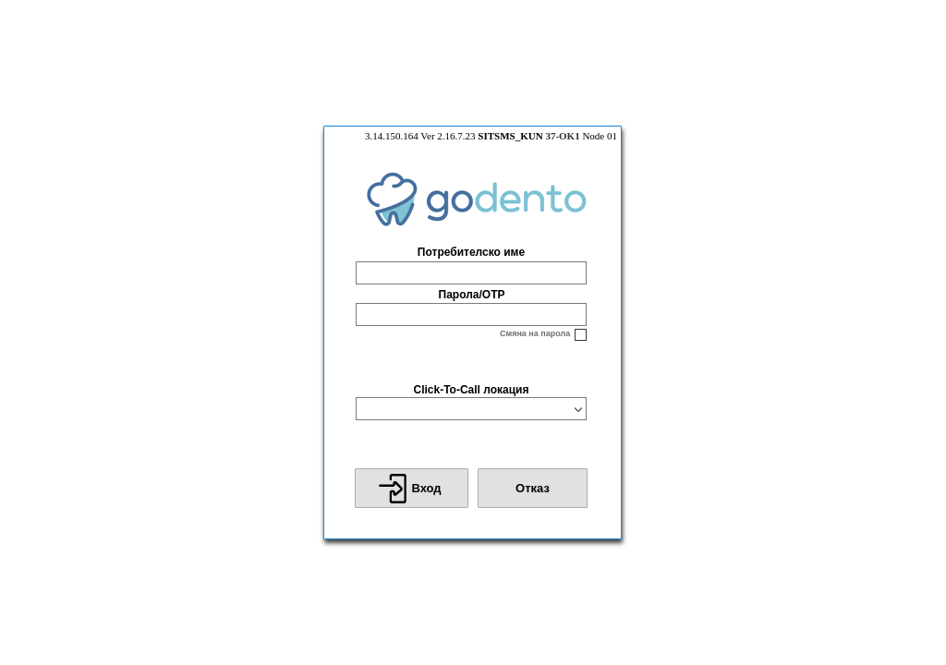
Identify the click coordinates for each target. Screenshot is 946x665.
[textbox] (471, 273)
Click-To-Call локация (470, 389)
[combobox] (463, 408)
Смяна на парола (535, 333)
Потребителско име (471, 252)
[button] (411, 488)
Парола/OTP (472, 294)
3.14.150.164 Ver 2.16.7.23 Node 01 (491, 135)
